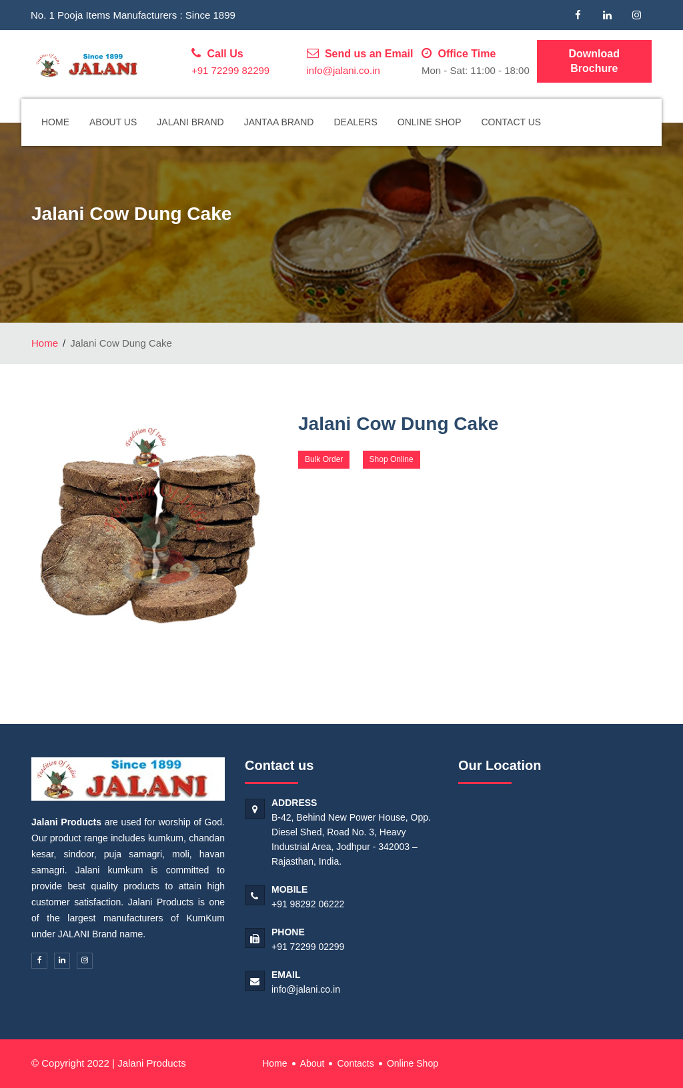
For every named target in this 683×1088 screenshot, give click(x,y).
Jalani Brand (190, 122)
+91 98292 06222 (307, 904)
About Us (113, 122)
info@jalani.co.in (343, 70)
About (312, 1063)
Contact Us (512, 122)
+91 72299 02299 (307, 946)
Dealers (355, 122)
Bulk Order (324, 459)
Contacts (355, 1063)
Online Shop (430, 122)
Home (55, 122)
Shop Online (392, 459)
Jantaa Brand (279, 122)
